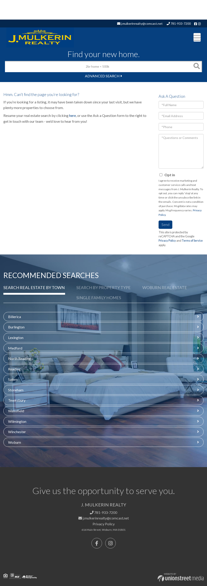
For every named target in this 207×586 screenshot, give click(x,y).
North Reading (19, 358)
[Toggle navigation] (197, 37)
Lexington (15, 337)
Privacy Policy (167, 240)
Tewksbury (16, 400)
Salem (12, 379)
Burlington (16, 327)
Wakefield (16, 411)
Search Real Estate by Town (34, 287)
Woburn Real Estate (164, 287)
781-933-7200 (179, 23)
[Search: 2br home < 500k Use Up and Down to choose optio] (98, 66)
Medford (15, 348)
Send (165, 224)
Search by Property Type (103, 287)
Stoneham (15, 390)
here (72, 115)
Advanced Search (102, 76)
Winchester (17, 432)
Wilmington (17, 421)
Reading (14, 369)
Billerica (14, 316)
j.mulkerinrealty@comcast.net (140, 23)
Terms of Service (192, 240)
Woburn (14, 442)
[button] (196, 66)
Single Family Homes (98, 297)
